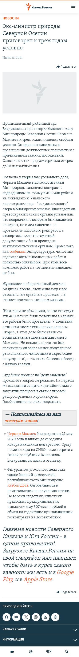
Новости (11, 18)
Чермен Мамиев (21, 434)
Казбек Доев (17, 486)
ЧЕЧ (48, 651)
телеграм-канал (21, 421)
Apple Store (37, 580)
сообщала (17, 252)
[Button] (66, 66)
